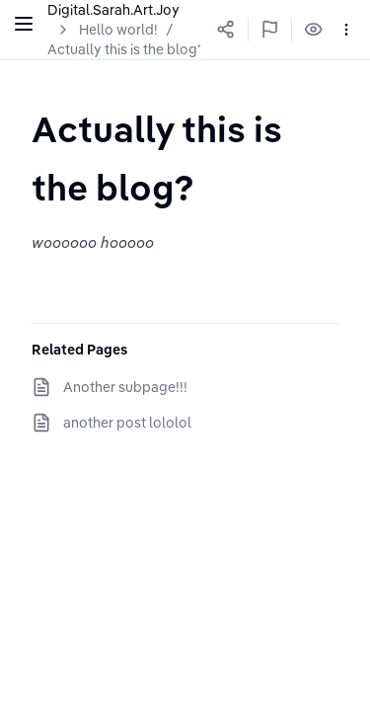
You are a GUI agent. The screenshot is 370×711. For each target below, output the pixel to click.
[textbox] (185, 157)
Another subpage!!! (125, 387)
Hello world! (118, 30)
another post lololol (127, 423)
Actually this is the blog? (125, 49)
